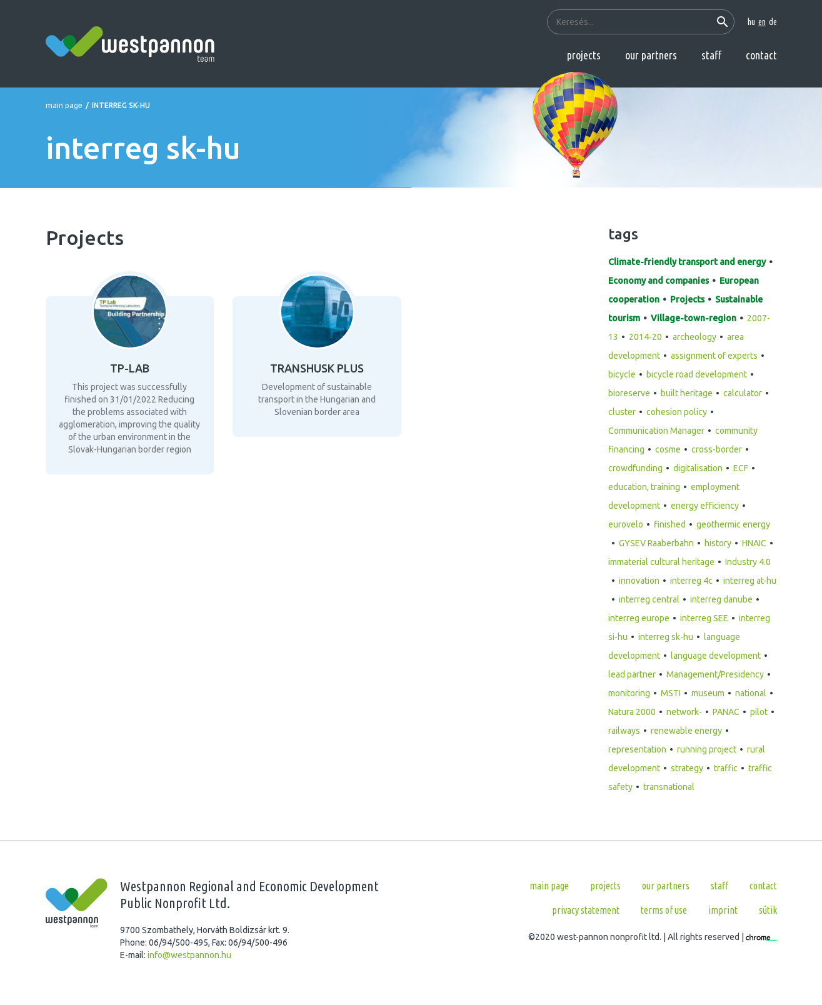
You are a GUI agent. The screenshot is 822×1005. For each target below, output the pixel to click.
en (762, 22)
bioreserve (629, 393)
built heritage (687, 393)
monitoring (629, 693)
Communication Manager (656, 431)
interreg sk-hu (665, 637)
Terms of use (664, 910)
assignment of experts (714, 356)
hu (751, 22)
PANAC (726, 712)
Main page (64, 105)
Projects (584, 55)
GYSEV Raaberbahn (656, 543)
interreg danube (721, 599)
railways (624, 731)
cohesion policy (676, 412)
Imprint (723, 910)
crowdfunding (635, 468)
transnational (668, 787)
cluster (622, 412)
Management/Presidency (715, 674)
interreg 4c (691, 581)
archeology (694, 337)
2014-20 (645, 337)
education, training (644, 487)
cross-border (716, 449)
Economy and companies (658, 281)
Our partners (651, 55)
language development (716, 656)
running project (706, 749)
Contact (761, 55)
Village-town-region (693, 318)
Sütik (768, 910)
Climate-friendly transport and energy (687, 262)
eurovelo (625, 524)
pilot (759, 712)
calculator (742, 393)
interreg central (649, 599)
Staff (711, 55)
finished (670, 524)
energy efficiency (705, 506)
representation (637, 749)
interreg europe (638, 618)
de (773, 22)
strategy (687, 768)
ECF (740, 468)
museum (707, 693)
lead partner (632, 674)
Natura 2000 (632, 712)
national (750, 693)
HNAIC (754, 543)
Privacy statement (585, 910)
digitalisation (698, 468)
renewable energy (686, 731)
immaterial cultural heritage (661, 562)
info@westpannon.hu (189, 955)
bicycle (622, 374)
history (717, 543)
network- (684, 712)
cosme (668, 449)
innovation (639, 581)
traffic (726, 768)
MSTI (671, 693)
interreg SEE (704, 618)
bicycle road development (696, 374)
